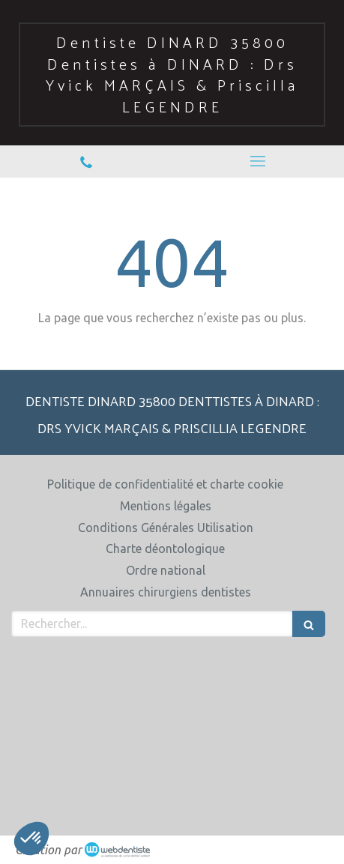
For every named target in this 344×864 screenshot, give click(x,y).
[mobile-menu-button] (258, 161)
